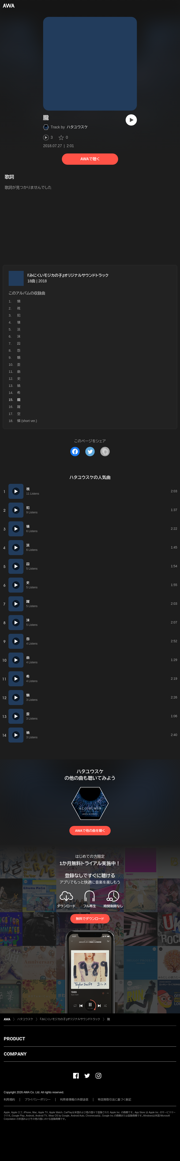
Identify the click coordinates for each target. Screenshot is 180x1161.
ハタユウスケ (77, 127)
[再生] (131, 120)
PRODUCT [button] (14, 1039)
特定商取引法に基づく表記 (114, 1099)
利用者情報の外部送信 (74, 1099)
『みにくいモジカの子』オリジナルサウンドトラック (68, 275)
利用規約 (9, 1099)
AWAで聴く (90, 159)
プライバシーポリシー (38, 1099)
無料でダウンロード (90, 919)
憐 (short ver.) (27, 421)
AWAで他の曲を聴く (90, 830)
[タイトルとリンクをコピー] (105, 451)
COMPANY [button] (15, 1054)
